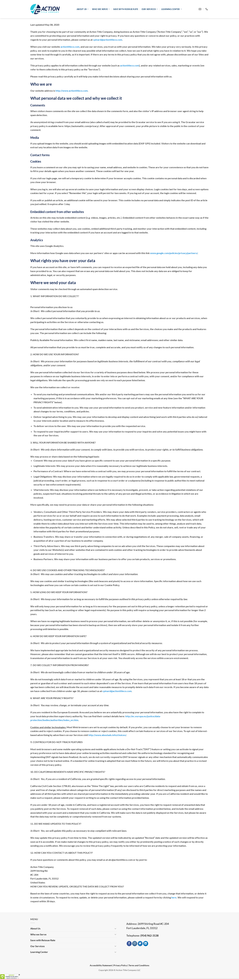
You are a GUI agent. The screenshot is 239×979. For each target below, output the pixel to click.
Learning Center (171, 9)
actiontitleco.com (70, 46)
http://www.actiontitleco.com (71, 90)
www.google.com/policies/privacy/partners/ (174, 253)
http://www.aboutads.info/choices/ (107, 735)
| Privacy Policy (119, 965)
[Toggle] (115, 928)
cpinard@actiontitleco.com (107, 39)
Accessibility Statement (101, 965)
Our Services (150, 9)
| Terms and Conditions (138, 965)
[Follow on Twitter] (140, 943)
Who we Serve (101, 9)
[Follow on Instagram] (134, 943)
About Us (83, 9)
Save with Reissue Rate (125, 9)
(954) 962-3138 (149, 935)
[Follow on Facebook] (129, 943)
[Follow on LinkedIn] (145, 943)
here (174, 897)
